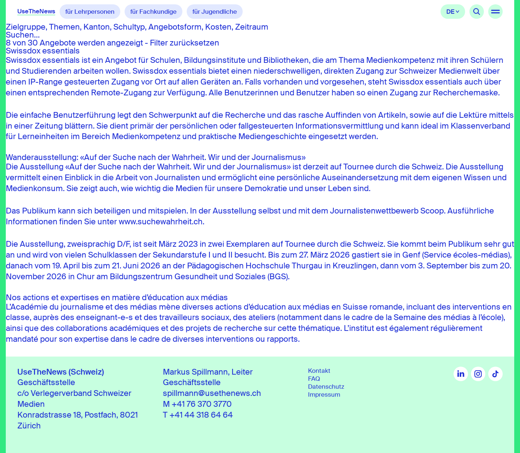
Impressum (324, 394)
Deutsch (453, 11)
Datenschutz (326, 387)
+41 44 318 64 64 (201, 415)
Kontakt (319, 371)
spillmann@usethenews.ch (212, 393)
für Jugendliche (214, 12)
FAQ (314, 379)
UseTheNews (36, 11)
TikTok (495, 374)
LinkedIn (461, 374)
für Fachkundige (153, 12)
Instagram (478, 374)
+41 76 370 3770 (202, 404)
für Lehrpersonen (89, 12)
